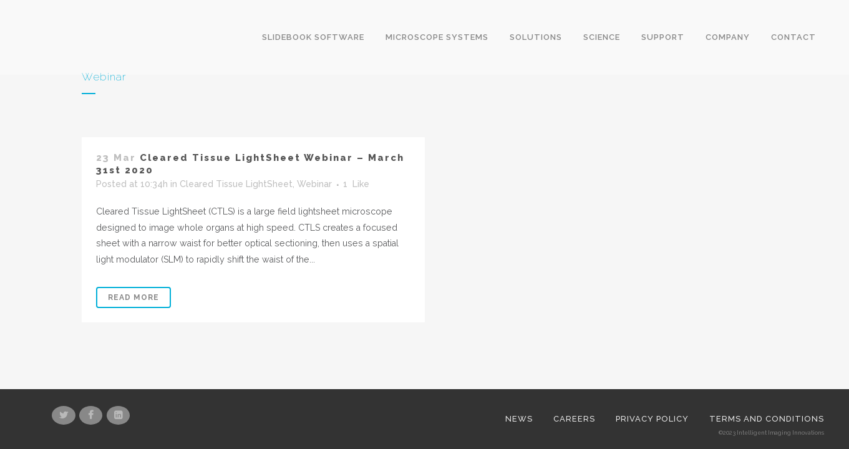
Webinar (314, 185)
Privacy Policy (652, 377)
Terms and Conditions (766, 377)
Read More (133, 298)
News (519, 377)
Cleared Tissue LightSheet (236, 185)
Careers (574, 377)
